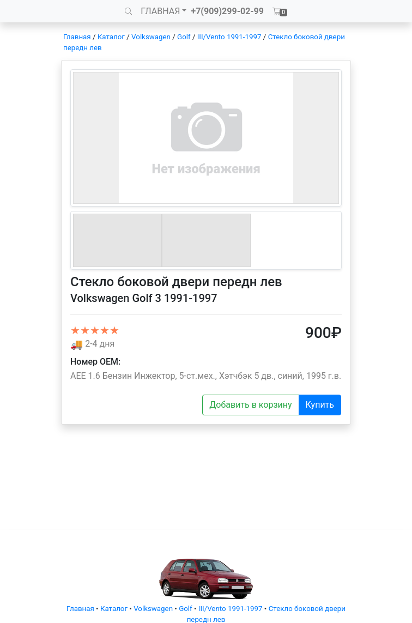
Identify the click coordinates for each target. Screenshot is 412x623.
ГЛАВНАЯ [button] (160, 11)
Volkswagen (151, 37)
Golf (184, 37)
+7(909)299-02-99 (227, 11)
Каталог (111, 37)
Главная (77, 37)
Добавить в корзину (250, 405)
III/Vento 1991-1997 (229, 37)
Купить (320, 405)
